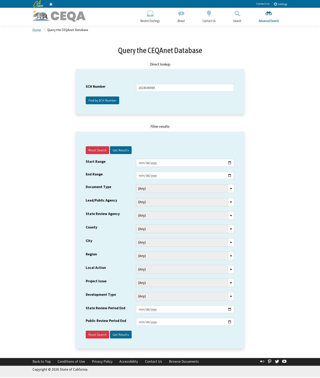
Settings (280, 4)
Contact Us (263, 4)
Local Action (96, 268)
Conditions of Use (71, 362)
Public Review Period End (106, 321)
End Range (94, 175)
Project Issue (96, 282)
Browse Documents (184, 362)
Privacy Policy (102, 362)
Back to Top (41, 362)
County (91, 228)
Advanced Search (269, 16)
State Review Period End (105, 309)
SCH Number (96, 87)
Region (91, 255)
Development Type (101, 295)
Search (237, 16)
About (181, 16)
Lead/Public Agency (101, 201)
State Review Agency (103, 214)
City (89, 241)
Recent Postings (150, 16)
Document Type (98, 187)
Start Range (96, 162)
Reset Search (97, 151)
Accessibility (128, 362)
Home (36, 31)
